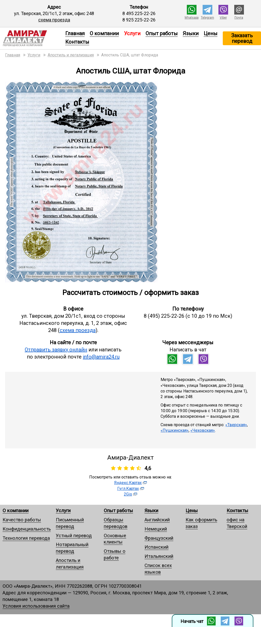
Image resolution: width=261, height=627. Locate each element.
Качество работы (22, 519)
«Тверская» (236, 424)
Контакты (77, 42)
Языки (191, 33)
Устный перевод (74, 535)
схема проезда (54, 19)
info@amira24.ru (101, 357)
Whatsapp (192, 17)
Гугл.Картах (128, 488)
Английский (157, 519)
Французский (159, 538)
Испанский (156, 547)
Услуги (63, 510)
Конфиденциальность (27, 529)
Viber (223, 17)
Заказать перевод (242, 38)
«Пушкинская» (175, 430)
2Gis (128, 494)
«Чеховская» (202, 430)
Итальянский (159, 556)
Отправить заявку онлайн (56, 350)
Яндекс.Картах (128, 482)
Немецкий (156, 529)
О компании (104, 33)
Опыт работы (162, 33)
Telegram (207, 17)
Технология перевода (26, 538)
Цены (210, 33)
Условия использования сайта (36, 606)
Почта (238, 17)
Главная (75, 33)
